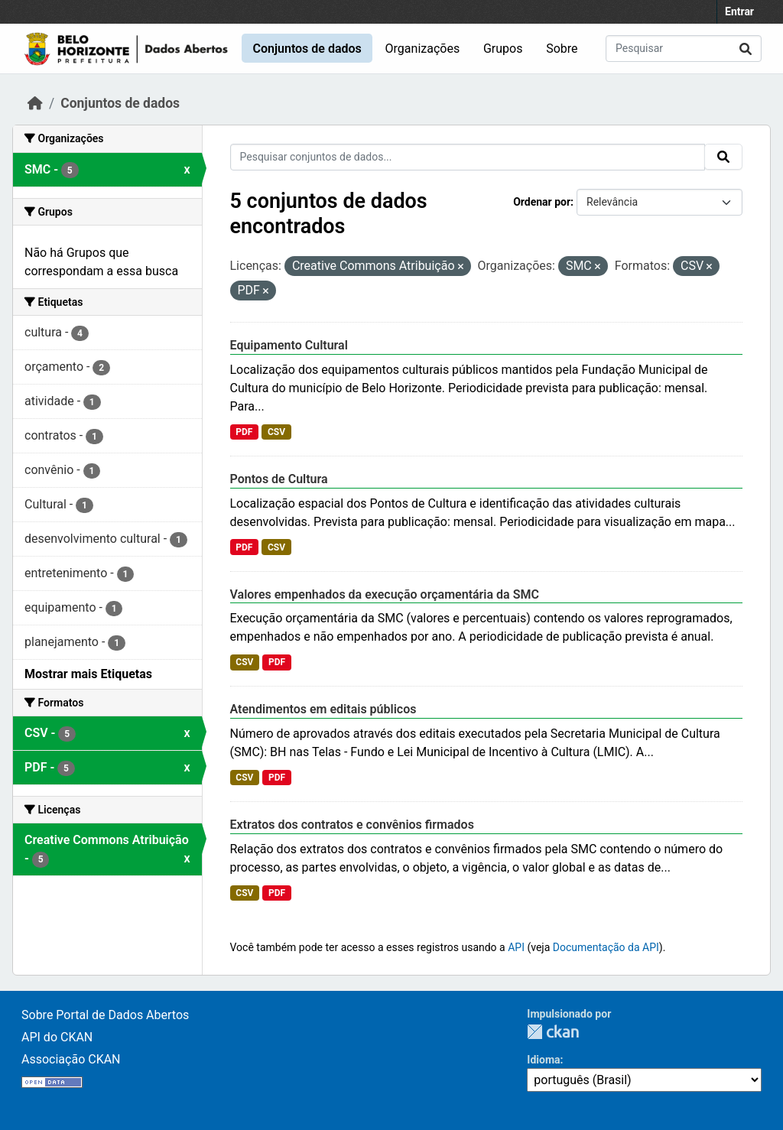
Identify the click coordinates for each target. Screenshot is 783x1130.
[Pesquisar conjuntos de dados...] (684, 48)
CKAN (553, 1032)
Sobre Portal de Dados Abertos (105, 1015)
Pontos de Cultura (279, 479)
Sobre (561, 48)
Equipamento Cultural (289, 345)
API (516, 947)
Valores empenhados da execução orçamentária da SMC (384, 594)
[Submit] (745, 48)
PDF (244, 432)
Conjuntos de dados (306, 48)
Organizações (422, 48)
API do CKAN (57, 1037)
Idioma (543, 1060)
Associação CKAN (71, 1059)
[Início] (35, 103)
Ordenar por (541, 202)
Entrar (739, 11)
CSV (276, 432)
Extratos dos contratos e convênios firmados (352, 824)
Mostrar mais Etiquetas (88, 674)
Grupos (503, 48)
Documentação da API (606, 947)
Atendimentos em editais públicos (323, 709)
